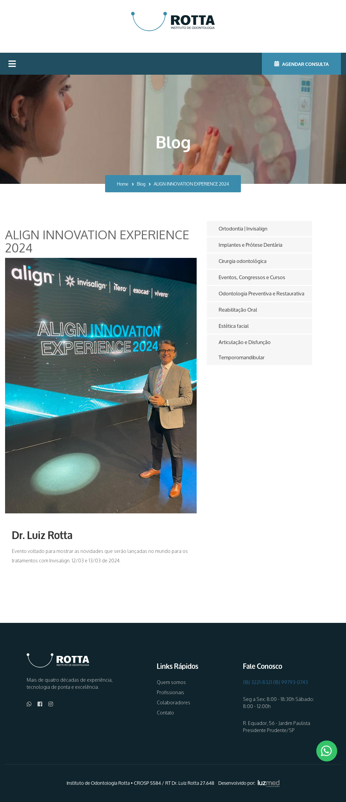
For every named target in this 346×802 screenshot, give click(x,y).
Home (122, 184)
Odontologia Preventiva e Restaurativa (261, 293)
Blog (141, 184)
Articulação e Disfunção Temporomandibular (245, 350)
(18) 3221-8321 (257, 682)
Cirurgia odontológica (243, 261)
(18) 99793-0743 (290, 682)
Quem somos (171, 682)
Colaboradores (173, 702)
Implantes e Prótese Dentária (250, 245)
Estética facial (234, 326)
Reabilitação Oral (238, 310)
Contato (165, 712)
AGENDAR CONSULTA (301, 63)
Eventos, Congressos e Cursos (252, 277)
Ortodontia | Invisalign (243, 228)
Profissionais (170, 692)
